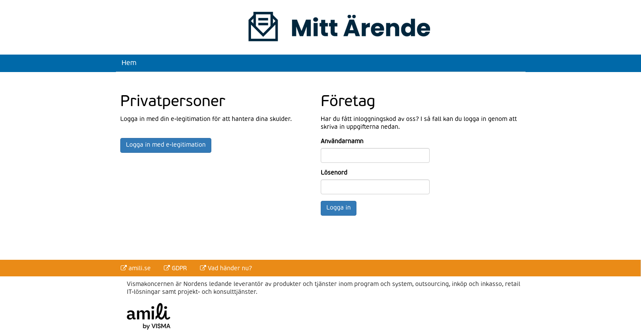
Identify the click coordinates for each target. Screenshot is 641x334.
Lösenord (334, 173)
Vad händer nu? (226, 268)
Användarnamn (341, 141)
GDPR (175, 268)
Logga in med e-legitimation (166, 145)
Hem (129, 62)
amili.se (136, 268)
